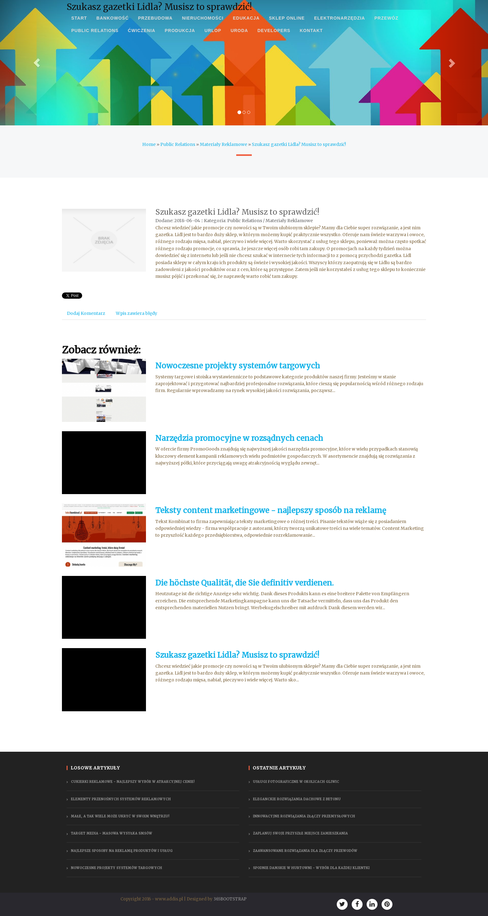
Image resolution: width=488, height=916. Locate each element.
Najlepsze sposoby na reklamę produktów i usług (122, 851)
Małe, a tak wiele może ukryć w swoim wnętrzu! (120, 816)
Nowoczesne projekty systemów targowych (237, 366)
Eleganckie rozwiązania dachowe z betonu (297, 799)
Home (149, 144)
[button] (36, 62)
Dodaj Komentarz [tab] (86, 313)
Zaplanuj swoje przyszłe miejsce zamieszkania (300, 833)
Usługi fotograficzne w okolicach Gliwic (296, 782)
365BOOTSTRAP (230, 899)
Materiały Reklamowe (223, 144)
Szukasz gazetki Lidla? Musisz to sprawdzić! (299, 144)
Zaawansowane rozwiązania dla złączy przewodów (305, 851)
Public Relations (177, 144)
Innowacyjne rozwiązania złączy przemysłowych (304, 816)
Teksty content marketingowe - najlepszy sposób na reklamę (270, 510)
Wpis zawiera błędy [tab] (136, 313)
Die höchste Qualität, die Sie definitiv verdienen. (244, 583)
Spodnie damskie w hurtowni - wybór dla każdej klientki (311, 868)
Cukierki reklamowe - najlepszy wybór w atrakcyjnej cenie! (133, 782)
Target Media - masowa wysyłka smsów (111, 833)
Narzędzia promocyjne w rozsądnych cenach (239, 438)
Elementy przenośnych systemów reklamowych (121, 799)
